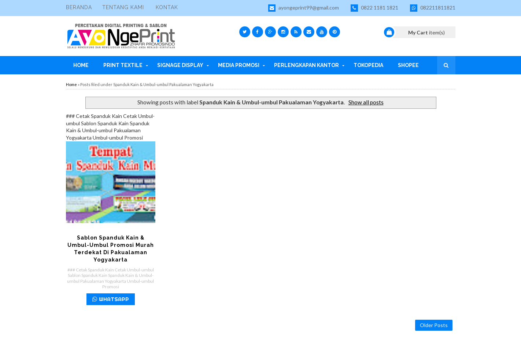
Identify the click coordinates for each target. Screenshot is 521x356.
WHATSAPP (110, 299)
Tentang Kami (123, 7)
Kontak (167, 7)
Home (81, 65)
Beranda (79, 7)
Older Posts (434, 325)
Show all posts (366, 102)
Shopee (408, 65)
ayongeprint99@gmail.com (303, 8)
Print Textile (123, 65)
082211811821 (432, 8)
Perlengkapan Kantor (306, 65)
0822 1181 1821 (374, 8)
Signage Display (180, 65)
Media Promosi (238, 65)
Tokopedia (368, 65)
